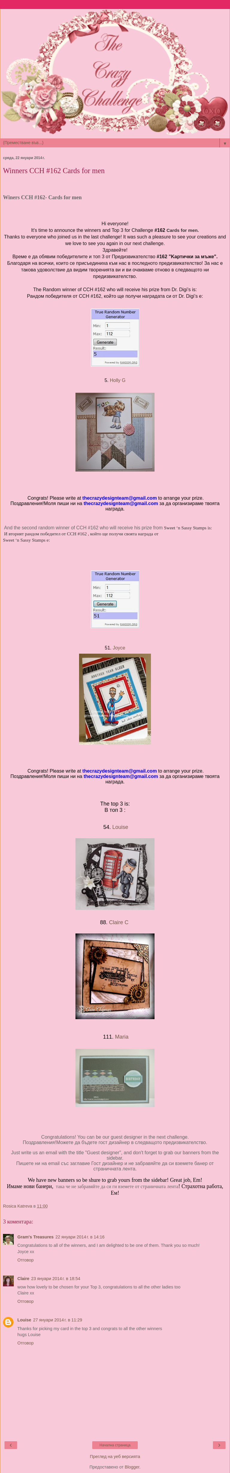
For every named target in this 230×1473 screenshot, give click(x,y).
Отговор (25, 1260)
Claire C (119, 922)
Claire (23, 1278)
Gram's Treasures (35, 1237)
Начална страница (114, 1445)
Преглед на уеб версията (115, 1456)
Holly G (117, 380)
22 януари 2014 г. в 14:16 (80, 1237)
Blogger (132, 1467)
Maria (121, 1037)
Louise (120, 827)
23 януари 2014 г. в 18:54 (55, 1278)
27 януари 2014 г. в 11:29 (57, 1320)
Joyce (119, 647)
